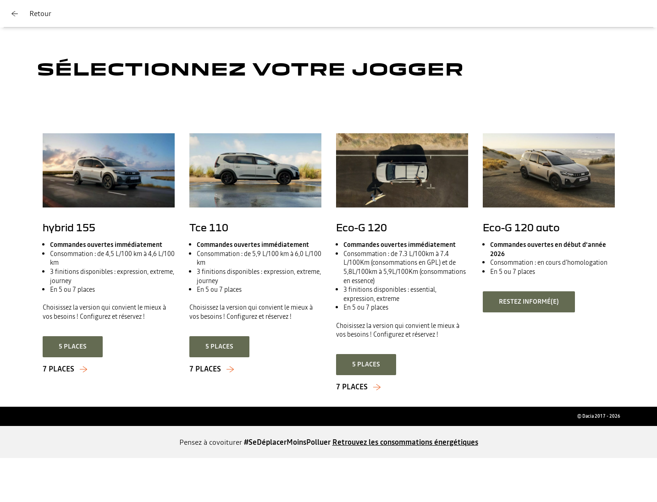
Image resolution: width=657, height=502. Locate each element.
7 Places (352, 387)
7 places (58, 369)
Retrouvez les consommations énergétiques (405, 442)
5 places (73, 346)
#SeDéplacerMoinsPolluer (287, 442)
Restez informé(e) (529, 301)
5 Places (366, 364)
